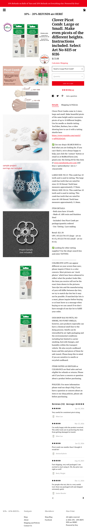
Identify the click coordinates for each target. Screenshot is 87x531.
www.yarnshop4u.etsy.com (65, 162)
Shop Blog (48, 517)
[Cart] (84, 10)
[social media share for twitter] (58, 96)
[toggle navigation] (4, 10)
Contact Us (28, 525)
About (26, 520)
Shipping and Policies (32, 523)
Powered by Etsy (72, 525)
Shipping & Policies (69, 104)
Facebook (48, 520)
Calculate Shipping (60, 63)
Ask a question (71, 96)
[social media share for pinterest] (62, 96)
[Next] (83, 498)
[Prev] (53, 498)
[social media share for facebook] (53, 96)
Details (55, 104)
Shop (26, 517)
